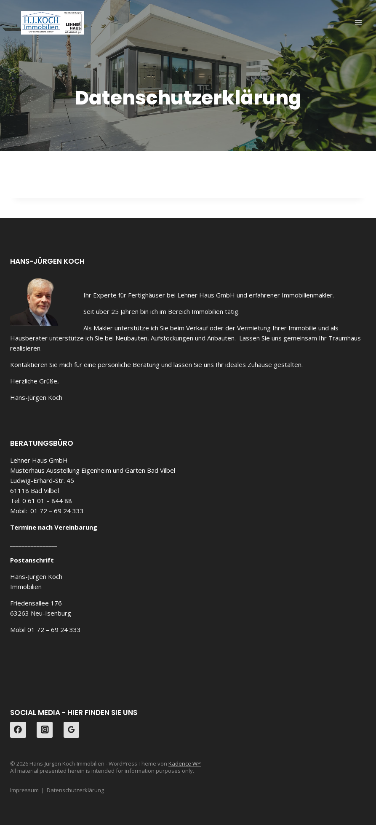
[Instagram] (45, 730)
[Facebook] (18, 730)
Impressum (24, 790)
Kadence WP (184, 763)
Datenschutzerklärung (75, 790)
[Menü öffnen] (358, 22)
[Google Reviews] (72, 730)
